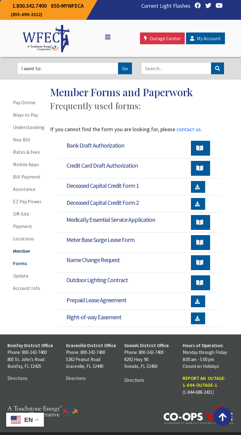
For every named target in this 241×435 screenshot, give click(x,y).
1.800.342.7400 (29, 5)
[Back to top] (222, 416)
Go (125, 68)
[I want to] (67, 68)
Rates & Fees (26, 152)
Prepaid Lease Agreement (96, 300)
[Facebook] (196, 5)
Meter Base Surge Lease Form (100, 239)
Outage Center (162, 38)
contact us (188, 129)
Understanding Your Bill (28, 133)
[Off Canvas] (105, 37)
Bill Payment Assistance (26, 183)
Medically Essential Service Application (110, 219)
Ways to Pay (25, 115)
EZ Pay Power (27, 201)
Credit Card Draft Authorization (102, 165)
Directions (17, 378)
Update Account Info (26, 282)
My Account (205, 38)
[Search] (176, 68)
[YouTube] (217, 5)
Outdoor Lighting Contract (97, 280)
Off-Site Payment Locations (23, 226)
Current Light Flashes (165, 5)
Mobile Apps (26, 164)
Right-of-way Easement (93, 317)
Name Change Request (93, 260)
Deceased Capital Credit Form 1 (102, 185)
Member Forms (21, 257)
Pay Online (24, 102)
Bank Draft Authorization (95, 145)
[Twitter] (206, 5)
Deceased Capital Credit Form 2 (102, 202)
